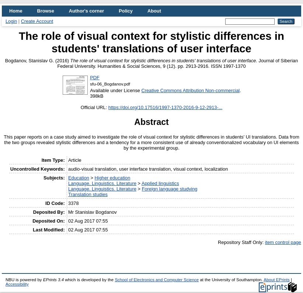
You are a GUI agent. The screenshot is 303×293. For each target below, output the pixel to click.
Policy (126, 11)
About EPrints (276, 280)
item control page (283, 242)
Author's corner (86, 11)
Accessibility (17, 284)
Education (78, 178)
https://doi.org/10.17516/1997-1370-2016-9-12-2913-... (165, 107)
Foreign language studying (170, 189)
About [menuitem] (154, 11)
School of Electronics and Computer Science (157, 280)
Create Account (37, 21)
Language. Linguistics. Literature (102, 183)
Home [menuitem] (15, 11)
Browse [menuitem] (45, 11)
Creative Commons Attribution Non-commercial (190, 90)
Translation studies (88, 194)
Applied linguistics (160, 183)
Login (11, 21)
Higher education (112, 178)
